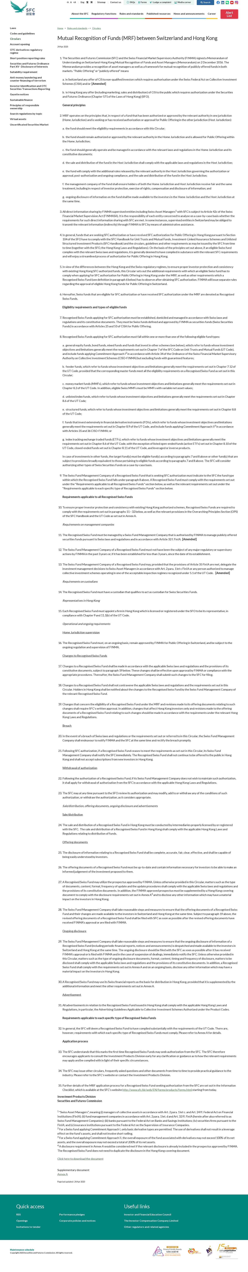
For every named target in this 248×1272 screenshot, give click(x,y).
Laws (13, 27)
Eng (82, 2)
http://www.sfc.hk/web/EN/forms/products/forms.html (157, 1089)
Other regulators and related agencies (146, 1226)
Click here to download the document (80, 1158)
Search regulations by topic (26, 113)
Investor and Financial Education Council (147, 1214)
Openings (22, 1220)
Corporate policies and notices (77, 1220)
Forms (142, 2)
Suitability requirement (23, 71)
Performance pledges (72, 1214)
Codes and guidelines (22, 33)
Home (60, 28)
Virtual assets (18, 118)
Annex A (62, 1174)
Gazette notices (19, 94)
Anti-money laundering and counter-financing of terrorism (28, 79)
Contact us (115, 2)
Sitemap (101, 2)
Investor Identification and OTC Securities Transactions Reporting (30, 87)
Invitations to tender (28, 1226)
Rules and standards (77, 28)
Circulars (15, 38)
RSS (18, 1214)
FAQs (131, 2)
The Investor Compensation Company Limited (151, 1220)
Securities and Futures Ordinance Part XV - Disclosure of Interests (29, 65)
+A (74, 2)
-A (67, 2)
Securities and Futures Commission (30, 8)
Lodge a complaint (160, 2)
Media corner (182, 2)
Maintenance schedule (22, 1249)
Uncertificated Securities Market (29, 124)
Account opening (20, 44)
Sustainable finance (21, 99)
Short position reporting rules (27, 58)
